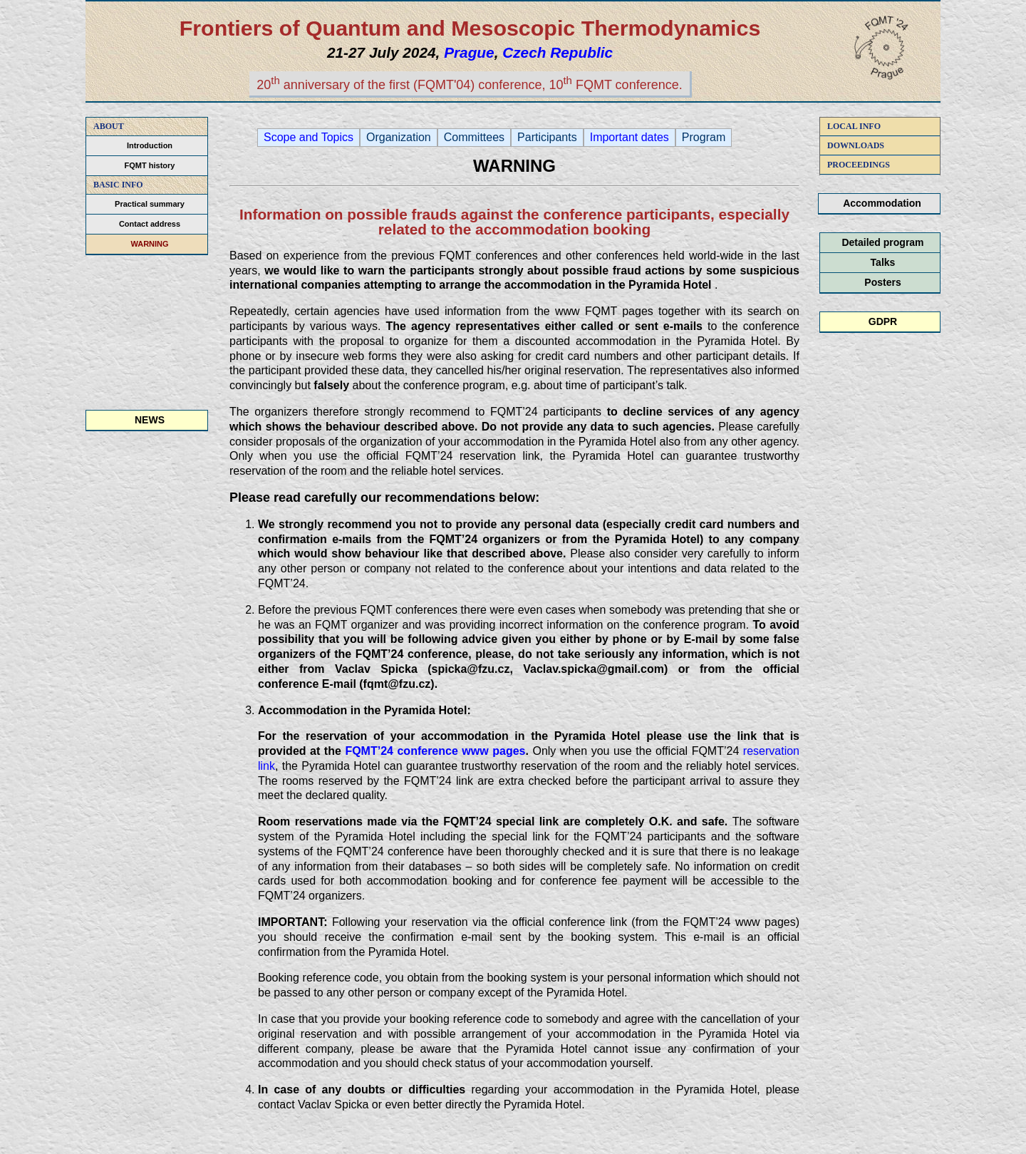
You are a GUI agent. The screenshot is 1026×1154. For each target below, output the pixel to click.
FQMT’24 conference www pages (435, 751)
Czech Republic (557, 52)
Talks (883, 262)
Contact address (149, 224)
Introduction (149, 145)
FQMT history (150, 165)
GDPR (883, 321)
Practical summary (150, 204)
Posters (882, 282)
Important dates (629, 137)
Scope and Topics (308, 137)
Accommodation (882, 203)
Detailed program (882, 242)
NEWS (150, 420)
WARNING (149, 243)
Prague (469, 52)
